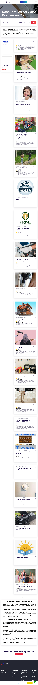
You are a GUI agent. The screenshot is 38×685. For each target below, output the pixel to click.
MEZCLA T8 (18, 290)
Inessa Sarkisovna (20, 347)
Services (22, 679)
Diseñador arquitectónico (22, 319)
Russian (33, 673)
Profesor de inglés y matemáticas (24, 586)
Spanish (33, 677)
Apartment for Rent (24, 672)
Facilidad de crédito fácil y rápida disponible (24, 452)
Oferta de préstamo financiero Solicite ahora (23, 469)
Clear (4, 69)
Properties (23, 677)
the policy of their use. (17, 683)
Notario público (19, 42)
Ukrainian (33, 679)
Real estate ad (14, 679)
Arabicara (33, 676)
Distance (5, 41)
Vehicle (22, 680)
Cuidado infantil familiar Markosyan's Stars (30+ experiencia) (21, 136)
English (33, 672)
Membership (14, 672)
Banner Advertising (15, 673)
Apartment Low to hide (25, 673)
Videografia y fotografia (21, 168)
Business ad (14, 677)
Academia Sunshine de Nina (22, 557)
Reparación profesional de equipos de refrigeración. (22, 260)
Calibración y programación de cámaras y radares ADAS (23, 421)
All (4, 53)
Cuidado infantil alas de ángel (23, 376)
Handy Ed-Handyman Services (23, 499)
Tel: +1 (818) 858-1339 (4, 672)
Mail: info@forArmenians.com (6, 673)
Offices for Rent (24, 676)
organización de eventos (22, 405)
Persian (33, 680)
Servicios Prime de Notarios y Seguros (23, 229)
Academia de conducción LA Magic (22, 198)
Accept (29, 682)
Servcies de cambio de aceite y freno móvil (23, 529)
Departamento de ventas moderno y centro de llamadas (23, 104)
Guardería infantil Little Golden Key (23, 73)
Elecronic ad (14, 676)
